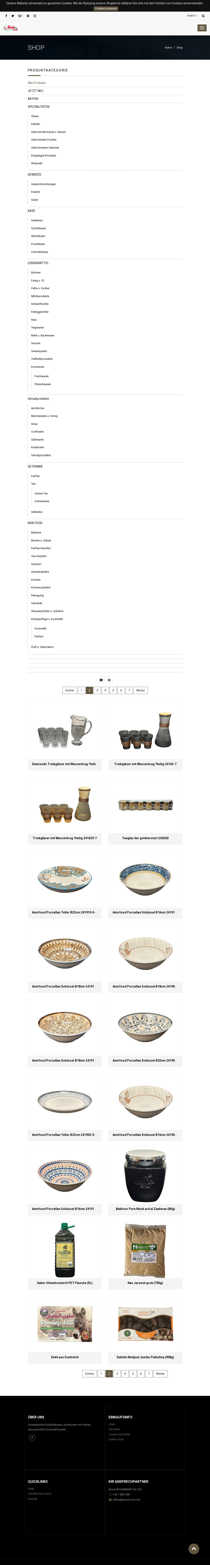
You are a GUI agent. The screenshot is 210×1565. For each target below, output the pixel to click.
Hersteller (114, 1429)
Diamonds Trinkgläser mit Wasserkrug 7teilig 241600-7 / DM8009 (79, 764)
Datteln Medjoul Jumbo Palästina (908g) (145, 1357)
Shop (179, 47)
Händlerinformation (40, 1493)
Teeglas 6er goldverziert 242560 (145, 838)
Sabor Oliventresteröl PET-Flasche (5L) (65, 1283)
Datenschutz (116, 1439)
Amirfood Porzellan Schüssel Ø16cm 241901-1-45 (148, 1135)
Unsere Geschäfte (119, 1434)
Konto (192, 15)
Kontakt (32, 1498)
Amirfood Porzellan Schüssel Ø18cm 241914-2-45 (68, 1060)
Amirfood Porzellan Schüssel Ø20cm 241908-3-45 (148, 1060)
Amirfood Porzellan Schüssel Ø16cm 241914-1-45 (148, 912)
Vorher (69, 690)
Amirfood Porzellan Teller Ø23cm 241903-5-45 (65, 1135)
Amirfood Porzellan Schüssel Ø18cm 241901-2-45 (148, 986)
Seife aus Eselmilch (65, 1357)
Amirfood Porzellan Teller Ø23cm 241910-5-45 (65, 912)
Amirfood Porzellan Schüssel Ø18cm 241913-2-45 (68, 986)
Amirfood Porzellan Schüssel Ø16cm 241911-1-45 (68, 1209)
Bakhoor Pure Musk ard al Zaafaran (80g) (145, 1209)
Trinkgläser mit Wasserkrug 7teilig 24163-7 (145, 764)
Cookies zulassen (106, 8)
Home (168, 47)
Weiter (140, 690)
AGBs (112, 1424)
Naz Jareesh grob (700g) (145, 1283)
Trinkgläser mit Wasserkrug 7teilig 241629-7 (65, 838)
